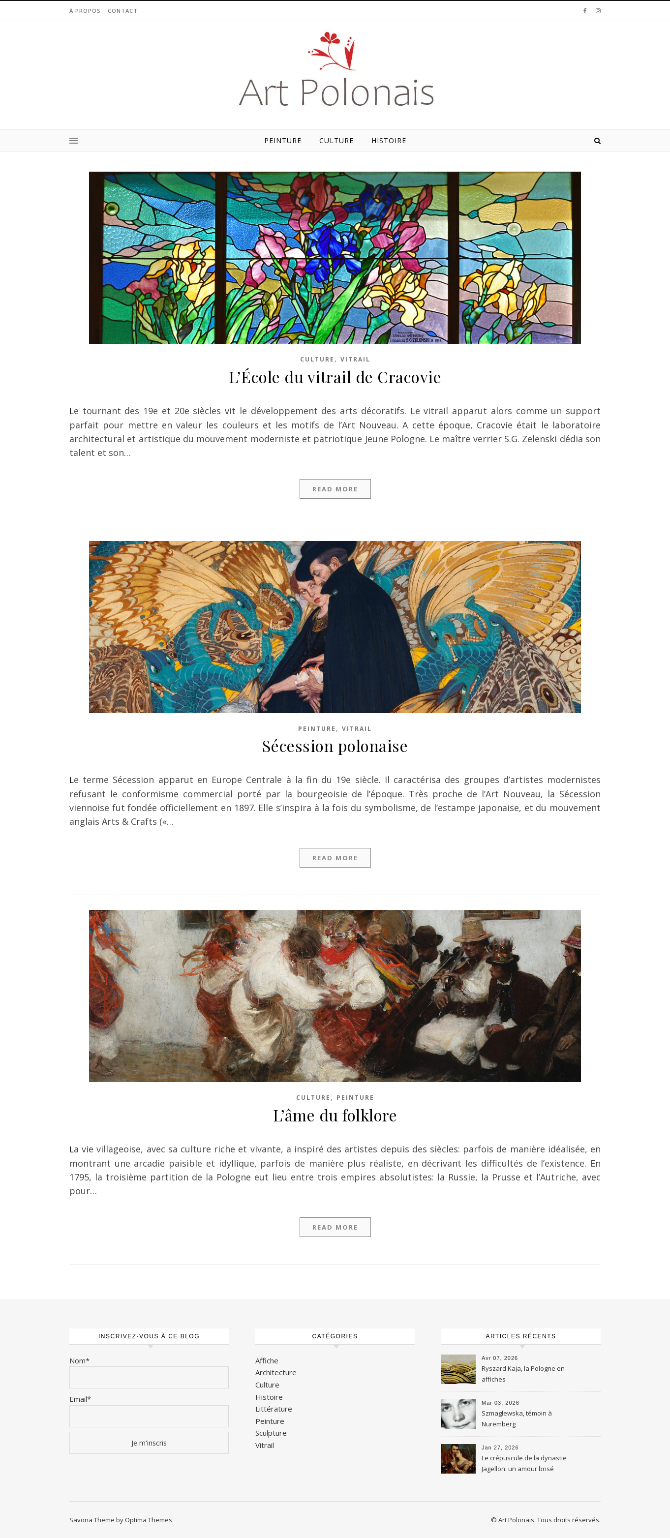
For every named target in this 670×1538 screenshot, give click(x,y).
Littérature (273, 1409)
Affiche (266, 1360)
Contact (123, 10)
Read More (335, 488)
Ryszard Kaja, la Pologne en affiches (523, 1374)
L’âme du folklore (335, 1114)
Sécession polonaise (335, 745)
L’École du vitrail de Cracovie (335, 376)
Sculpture (271, 1433)
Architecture (276, 1372)
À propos (85, 10)
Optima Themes (148, 1519)
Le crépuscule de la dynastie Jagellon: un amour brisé (524, 1463)
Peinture (283, 140)
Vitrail (355, 359)
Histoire (388, 140)
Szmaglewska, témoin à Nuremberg (517, 1418)
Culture (336, 140)
